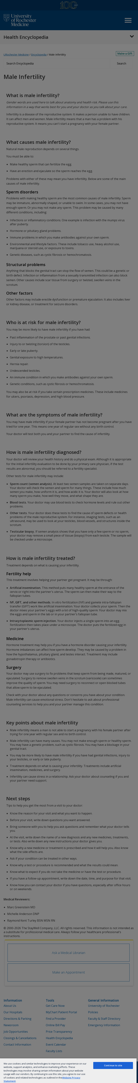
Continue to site (113, 1065)
